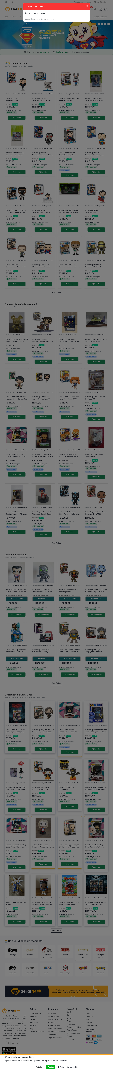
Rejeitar (39, 1067)
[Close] (87, 6)
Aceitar (51, 1067)
